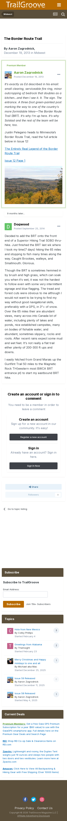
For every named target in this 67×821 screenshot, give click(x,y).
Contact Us (45, 808)
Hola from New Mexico (27, 629)
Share (33, 486)
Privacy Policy (24, 808)
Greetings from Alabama (28, 644)
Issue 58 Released (25, 693)
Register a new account (33, 437)
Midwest (39, 53)
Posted (29, 76)
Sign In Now (33, 465)
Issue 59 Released (25, 678)
